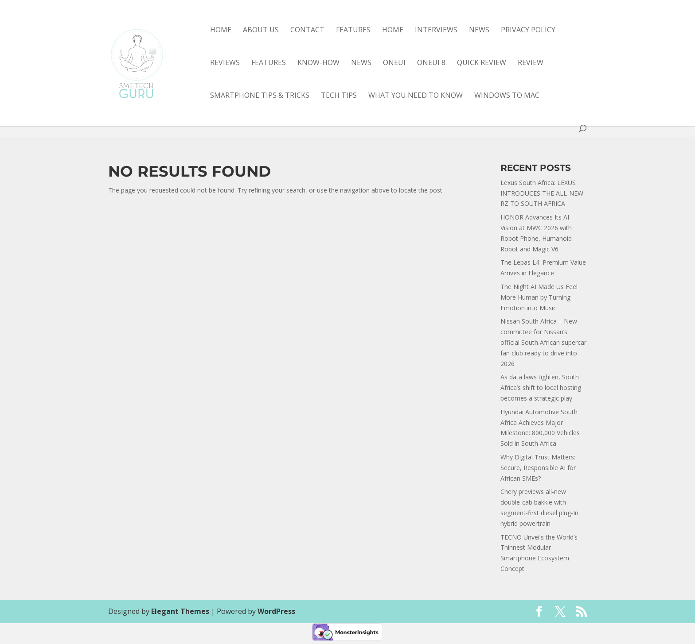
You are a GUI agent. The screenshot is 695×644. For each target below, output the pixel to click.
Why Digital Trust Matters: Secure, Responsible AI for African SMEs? (538, 467)
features (268, 63)
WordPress (276, 611)
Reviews (225, 63)
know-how (318, 63)
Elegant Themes (180, 611)
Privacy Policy (528, 31)
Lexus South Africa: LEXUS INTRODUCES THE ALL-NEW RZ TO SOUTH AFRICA (541, 193)
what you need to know (415, 96)
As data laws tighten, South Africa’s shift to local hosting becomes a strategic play (540, 387)
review (530, 63)
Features (353, 31)
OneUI (394, 63)
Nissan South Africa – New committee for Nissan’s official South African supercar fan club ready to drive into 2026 (543, 342)
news (361, 63)
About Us (261, 31)
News (479, 31)
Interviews (436, 31)
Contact (307, 31)
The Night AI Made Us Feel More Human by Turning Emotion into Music (539, 297)
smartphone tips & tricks (259, 96)
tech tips (339, 96)
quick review (481, 63)
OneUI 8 (431, 63)
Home (220, 31)
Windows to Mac (506, 96)
